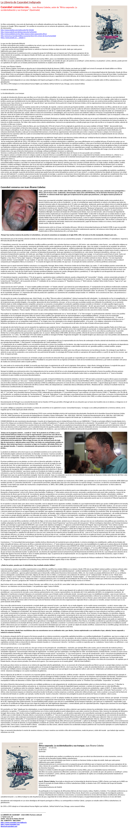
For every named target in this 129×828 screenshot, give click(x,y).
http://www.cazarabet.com (10, 824)
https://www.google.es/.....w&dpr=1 (13, 38)
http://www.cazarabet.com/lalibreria (14, 822)
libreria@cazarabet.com (9, 826)
